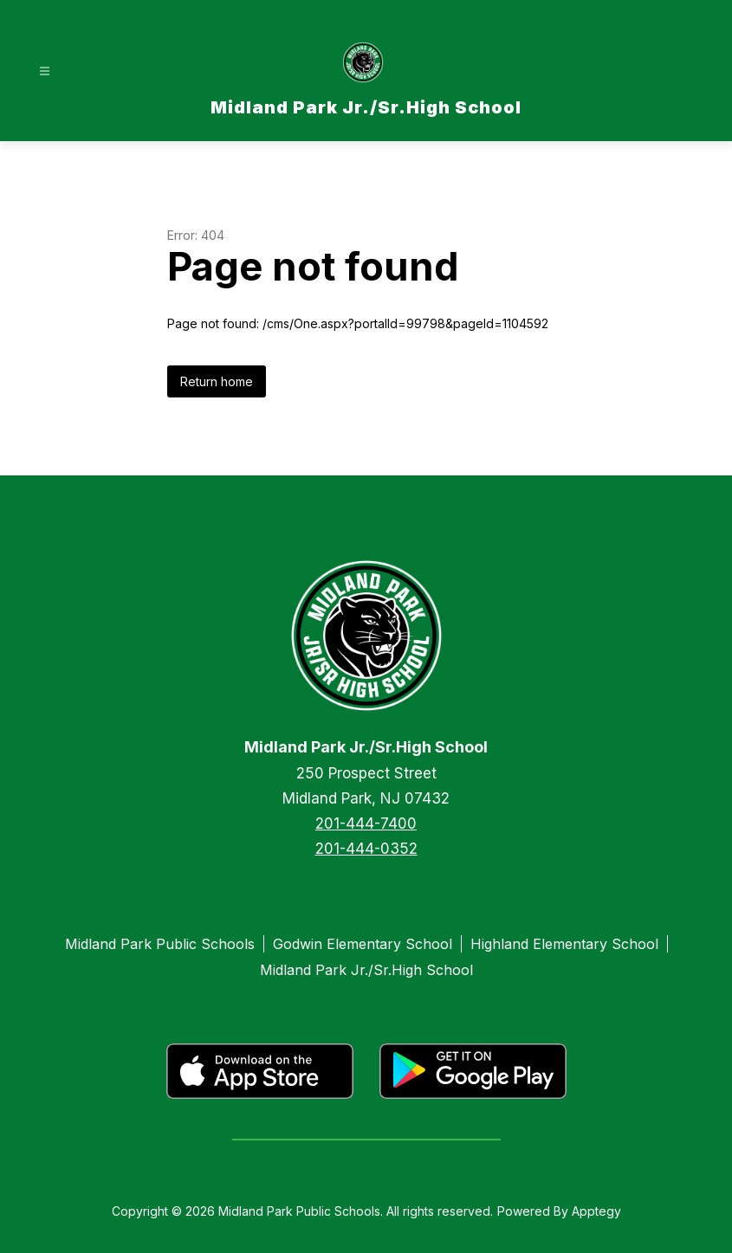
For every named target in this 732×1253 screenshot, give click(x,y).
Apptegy (596, 1211)
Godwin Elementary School (362, 944)
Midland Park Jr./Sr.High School (366, 970)
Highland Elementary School (564, 944)
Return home (216, 381)
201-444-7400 (366, 823)
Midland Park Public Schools (160, 944)
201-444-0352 (366, 848)
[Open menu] (45, 71)
